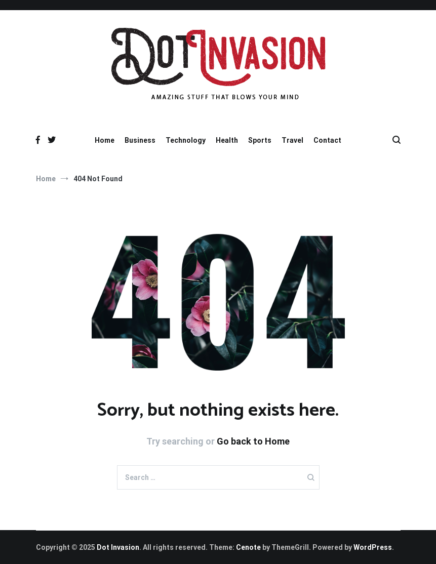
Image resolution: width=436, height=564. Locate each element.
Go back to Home (253, 441)
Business (140, 140)
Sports (259, 140)
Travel (292, 140)
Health (227, 140)
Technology (186, 140)
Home (104, 140)
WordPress (372, 547)
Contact (327, 140)
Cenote (248, 547)
